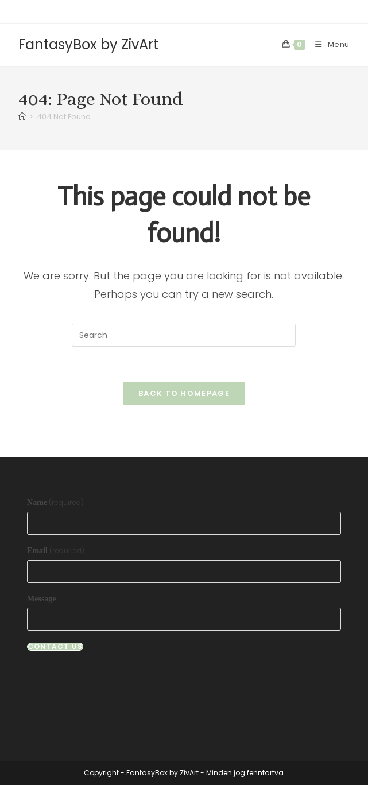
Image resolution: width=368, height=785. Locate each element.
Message (41, 598)
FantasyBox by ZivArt (88, 44)
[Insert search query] (184, 335)
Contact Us (55, 647)
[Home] (22, 116)
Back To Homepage (184, 393)
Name (55, 502)
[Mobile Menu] (328, 44)
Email (55, 550)
